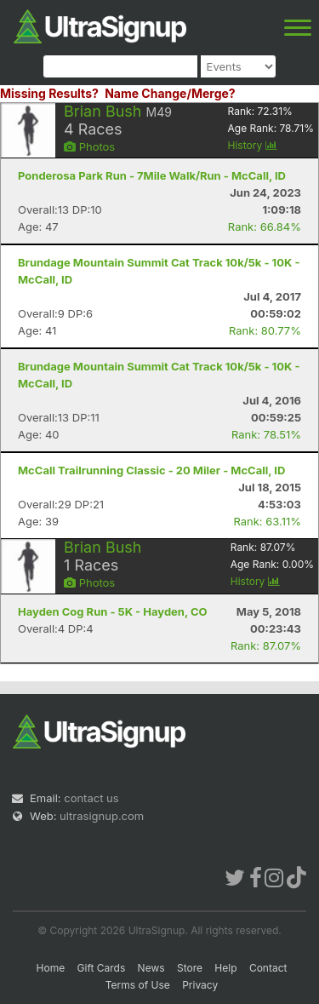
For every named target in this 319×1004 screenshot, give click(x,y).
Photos (89, 146)
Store (189, 967)
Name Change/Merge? (170, 93)
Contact (268, 967)
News (151, 967)
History (252, 145)
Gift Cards (101, 967)
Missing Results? (49, 93)
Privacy (200, 984)
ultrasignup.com (102, 816)
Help (225, 967)
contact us (91, 798)
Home (51, 967)
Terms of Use (137, 984)
